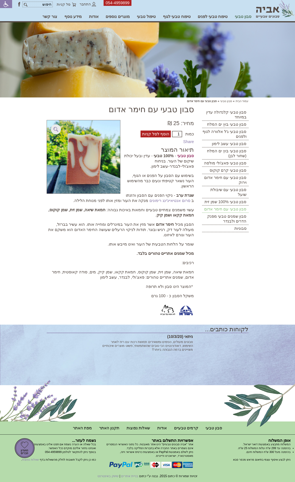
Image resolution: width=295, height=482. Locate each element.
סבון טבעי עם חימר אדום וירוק (225, 180)
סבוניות (240, 228)
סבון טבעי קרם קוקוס (228, 170)
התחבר (88, 4)
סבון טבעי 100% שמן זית (225, 202)
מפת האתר (82, 428)
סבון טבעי (243, 16)
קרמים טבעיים (186, 428)
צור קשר (49, 16)
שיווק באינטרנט (108, 476)
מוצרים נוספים (118, 16)
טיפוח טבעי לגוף (177, 16)
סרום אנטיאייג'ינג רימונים (169, 200)
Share (188, 141)
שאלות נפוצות (138, 428)
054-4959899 (117, 3)
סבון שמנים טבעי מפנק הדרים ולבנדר (227, 218)
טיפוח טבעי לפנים (213, 16)
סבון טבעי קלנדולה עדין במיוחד (226, 114)
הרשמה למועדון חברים (25, 448)
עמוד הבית (242, 101)
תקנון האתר (109, 428)
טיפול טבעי (146, 16)
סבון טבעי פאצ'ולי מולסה (225, 163)
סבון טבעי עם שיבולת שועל (228, 192)
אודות (94, 16)
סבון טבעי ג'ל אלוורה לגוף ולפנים (224, 134)
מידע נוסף (73, 16)
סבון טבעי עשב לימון (229, 143)
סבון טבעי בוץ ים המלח (226, 124)
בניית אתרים (129, 476)
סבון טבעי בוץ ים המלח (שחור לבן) (226, 153)
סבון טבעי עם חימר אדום (225, 209)
